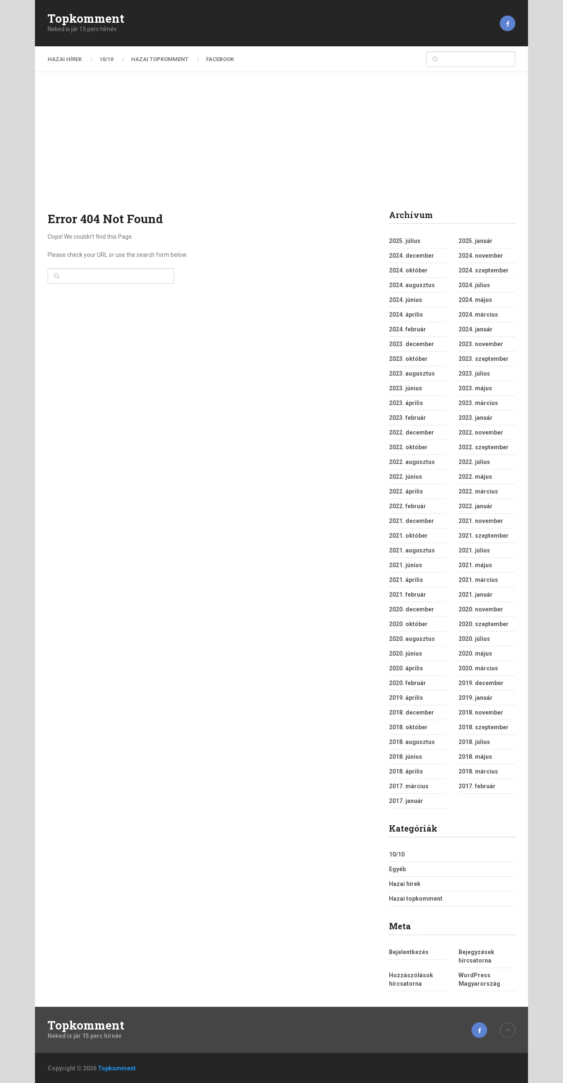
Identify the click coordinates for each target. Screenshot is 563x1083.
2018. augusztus (412, 742)
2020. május (475, 653)
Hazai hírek (65, 59)
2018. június (405, 756)
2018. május (475, 756)
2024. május (475, 299)
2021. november (480, 520)
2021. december (411, 520)
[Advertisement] (281, 147)
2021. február (407, 594)
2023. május (475, 388)
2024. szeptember (483, 270)
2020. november (480, 609)
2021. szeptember (483, 535)
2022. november (480, 432)
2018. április (406, 771)
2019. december (481, 683)
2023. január (475, 417)
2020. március (478, 668)
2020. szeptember (483, 624)
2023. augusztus (412, 373)
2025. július (405, 240)
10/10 (106, 59)
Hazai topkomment (159, 59)
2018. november (480, 712)
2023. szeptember (483, 358)
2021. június (405, 565)
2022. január (475, 506)
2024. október (408, 270)
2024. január (475, 329)
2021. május (475, 565)
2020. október (408, 624)
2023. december (411, 344)
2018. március (478, 771)
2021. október (408, 535)
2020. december (411, 609)
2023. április (406, 403)
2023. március (478, 403)
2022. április (406, 491)
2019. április (406, 697)
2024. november (480, 255)
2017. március (409, 786)
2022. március (478, 491)
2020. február (407, 683)
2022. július (474, 462)
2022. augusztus (412, 462)
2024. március (478, 314)
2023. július (474, 373)
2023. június (405, 388)
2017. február (477, 786)
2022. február (407, 506)
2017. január (406, 801)
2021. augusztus (412, 550)
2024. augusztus (412, 285)
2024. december (411, 255)
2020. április (406, 668)
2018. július (474, 742)
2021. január (475, 594)
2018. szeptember (483, 727)
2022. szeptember (483, 447)
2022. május (475, 476)
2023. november (480, 344)
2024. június (405, 299)
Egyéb (397, 869)
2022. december (411, 432)
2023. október (408, 358)
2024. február (407, 329)
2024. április (406, 314)
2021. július (474, 550)
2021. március (478, 579)
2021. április (406, 579)
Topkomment (86, 18)
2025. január (475, 240)
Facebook (220, 59)
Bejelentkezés (409, 952)
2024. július (474, 285)
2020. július (474, 638)
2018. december (411, 712)
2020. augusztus (412, 638)
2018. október (408, 727)
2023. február (407, 417)
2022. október (408, 447)
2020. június (405, 653)
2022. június (405, 476)
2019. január (475, 697)
